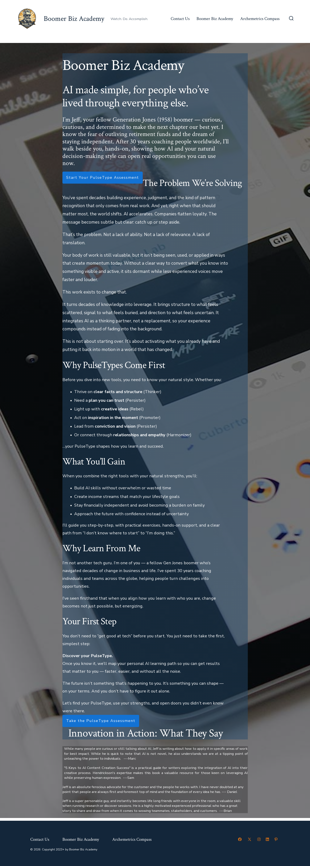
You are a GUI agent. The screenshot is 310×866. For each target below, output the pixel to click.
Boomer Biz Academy (215, 18)
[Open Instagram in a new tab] (259, 839)
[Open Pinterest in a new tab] (276, 839)
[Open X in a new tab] (249, 839)
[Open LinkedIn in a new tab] (267, 839)
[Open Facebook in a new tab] (240, 839)
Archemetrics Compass (260, 18)
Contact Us (180, 18)
